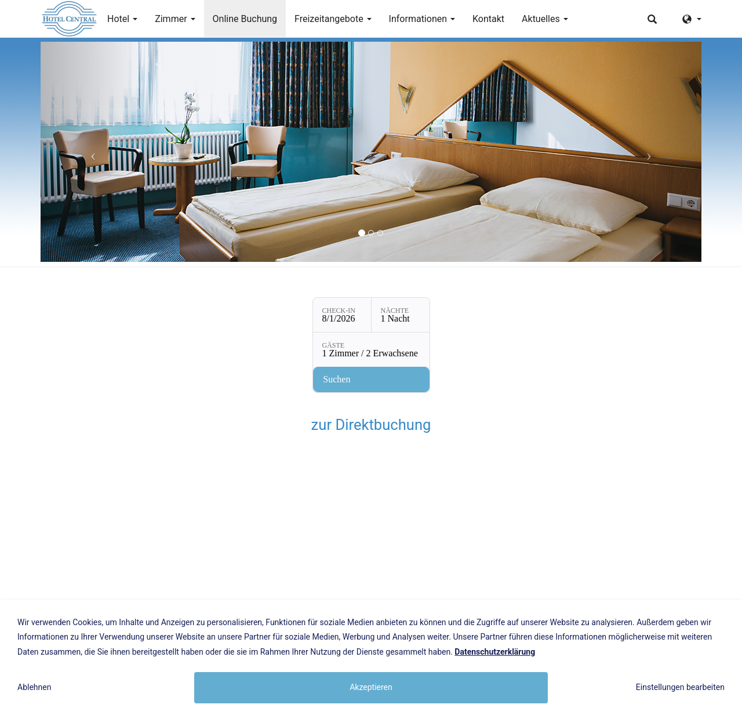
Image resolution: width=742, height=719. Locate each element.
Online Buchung (245, 18)
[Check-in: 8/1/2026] (342, 315)
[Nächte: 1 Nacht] (401, 315)
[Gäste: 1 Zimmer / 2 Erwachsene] (371, 350)
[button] (90, 152)
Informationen (422, 18)
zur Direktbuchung (371, 424)
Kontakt (488, 18)
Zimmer (175, 18)
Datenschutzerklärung (494, 651)
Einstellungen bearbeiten (680, 687)
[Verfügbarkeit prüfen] (371, 379)
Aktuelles (545, 18)
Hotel (122, 18)
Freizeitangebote (333, 18)
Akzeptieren (371, 687)
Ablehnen (34, 687)
